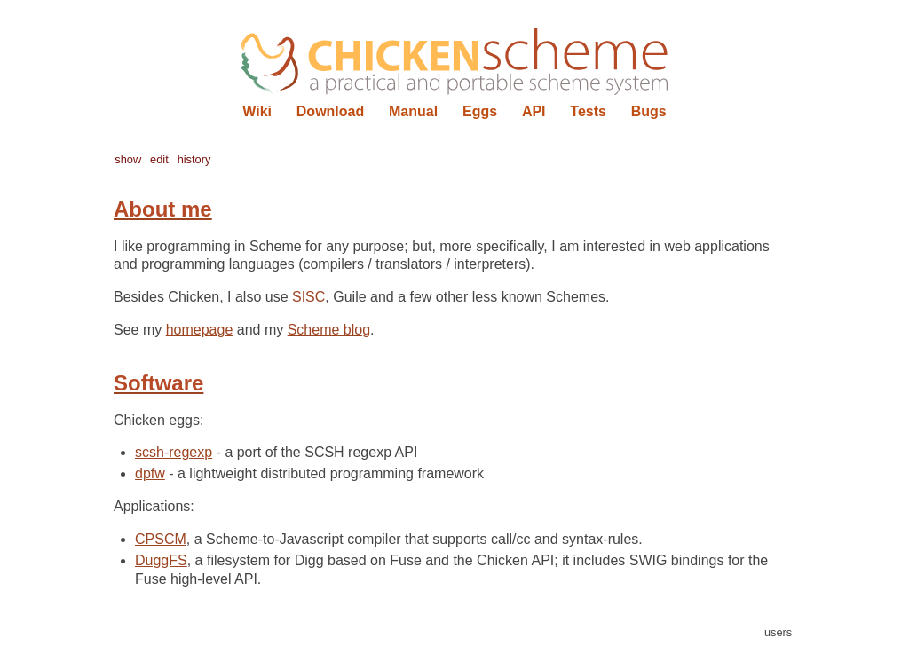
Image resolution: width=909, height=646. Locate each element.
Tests (588, 111)
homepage (199, 329)
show (128, 159)
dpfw (150, 473)
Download (330, 111)
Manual (413, 111)
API (534, 111)
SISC (308, 296)
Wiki (257, 111)
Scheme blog (329, 329)
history (194, 159)
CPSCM (160, 539)
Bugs (649, 111)
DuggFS (161, 560)
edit (159, 159)
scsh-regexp (173, 452)
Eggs (479, 111)
